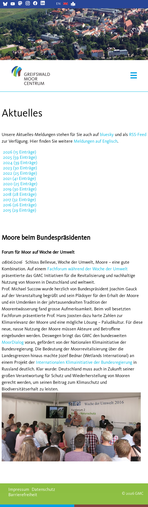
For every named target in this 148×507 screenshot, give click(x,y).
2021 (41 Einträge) (19, 178)
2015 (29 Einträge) (19, 210)
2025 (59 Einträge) (20, 157)
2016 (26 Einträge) (19, 204)
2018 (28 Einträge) (19, 194)
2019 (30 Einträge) (19, 189)
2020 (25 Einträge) (20, 183)
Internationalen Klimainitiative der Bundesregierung (83, 362)
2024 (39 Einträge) (20, 162)
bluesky (107, 134)
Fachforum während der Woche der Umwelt (87, 268)
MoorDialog (13, 342)
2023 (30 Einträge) (20, 167)
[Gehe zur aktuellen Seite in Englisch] (58, 4)
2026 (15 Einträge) (19, 152)
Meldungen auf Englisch (95, 141)
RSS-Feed (137, 134)
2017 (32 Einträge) (19, 199)
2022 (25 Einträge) (20, 173)
